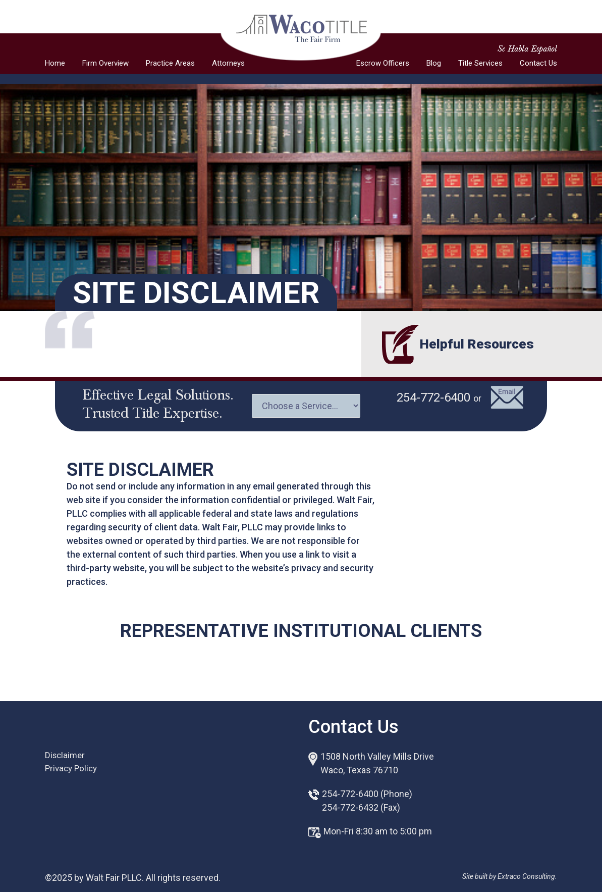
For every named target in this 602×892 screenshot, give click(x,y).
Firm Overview (105, 63)
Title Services (480, 63)
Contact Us (538, 63)
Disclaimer (66, 756)
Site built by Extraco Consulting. (509, 876)
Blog (433, 63)
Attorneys (228, 63)
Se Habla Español (527, 48)
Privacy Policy (72, 769)
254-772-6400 (439, 397)
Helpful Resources (484, 344)
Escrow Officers (382, 63)
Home (55, 63)
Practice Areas (170, 63)
